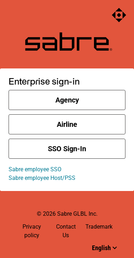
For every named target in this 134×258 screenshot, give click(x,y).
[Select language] (104, 248)
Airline (67, 124)
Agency (67, 100)
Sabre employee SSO (35, 169)
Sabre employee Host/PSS (42, 178)
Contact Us (66, 231)
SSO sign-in (67, 148)
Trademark (99, 226)
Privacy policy (32, 231)
